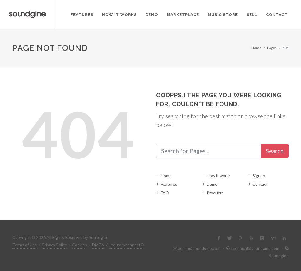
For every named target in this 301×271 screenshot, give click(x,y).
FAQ (165, 192)
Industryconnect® (126, 244)
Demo (212, 184)
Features (169, 184)
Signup (258, 175)
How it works (219, 175)
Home (256, 48)
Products (215, 192)
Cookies (79, 244)
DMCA (98, 244)
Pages (272, 48)
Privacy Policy (54, 244)
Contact (260, 184)
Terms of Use (24, 244)
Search (275, 150)
